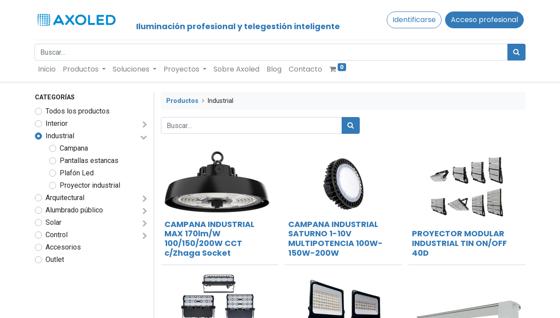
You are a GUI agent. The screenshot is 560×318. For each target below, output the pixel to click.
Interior (57, 123)
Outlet (55, 259)
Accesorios (63, 247)
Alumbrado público (74, 210)
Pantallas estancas (89, 160)
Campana (74, 148)
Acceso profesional (484, 20)
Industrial (60, 136)
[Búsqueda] (516, 52)
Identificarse (414, 20)
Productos (182, 101)
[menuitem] (47, 69)
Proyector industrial (90, 185)
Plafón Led (77, 173)
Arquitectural (65, 197)
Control (57, 235)
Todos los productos (78, 111)
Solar (53, 222)
